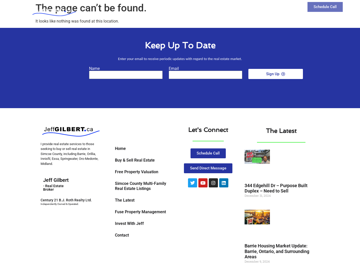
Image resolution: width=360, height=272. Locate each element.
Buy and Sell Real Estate (207, 8)
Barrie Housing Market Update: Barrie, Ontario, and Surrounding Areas (277, 251)
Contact (278, 8)
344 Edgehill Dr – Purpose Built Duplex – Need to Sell (276, 188)
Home (120, 148)
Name (94, 69)
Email (174, 69)
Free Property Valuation (136, 171)
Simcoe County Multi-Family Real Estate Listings (140, 186)
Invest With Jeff (129, 223)
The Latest (251, 8)
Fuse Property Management (140, 211)
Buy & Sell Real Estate (135, 160)
